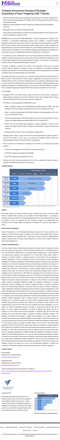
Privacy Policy (27, 430)
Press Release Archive (11, 427)
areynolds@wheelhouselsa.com (11, 365)
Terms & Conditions (39, 427)
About (2, 427)
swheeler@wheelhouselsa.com (10, 357)
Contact (35, 430)
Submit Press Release (25, 427)
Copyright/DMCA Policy (53, 427)
